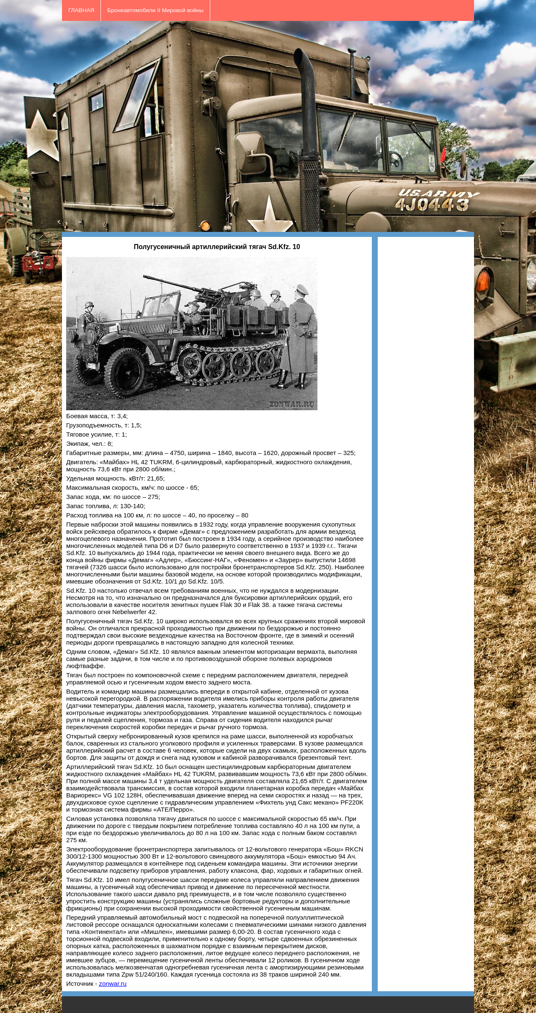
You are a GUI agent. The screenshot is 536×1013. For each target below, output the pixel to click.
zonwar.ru (112, 983)
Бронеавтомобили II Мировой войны (155, 10)
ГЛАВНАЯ (81, 10)
